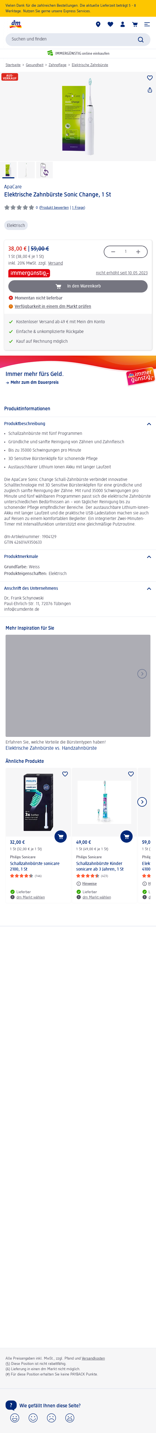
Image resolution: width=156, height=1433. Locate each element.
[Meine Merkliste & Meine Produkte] (110, 24)
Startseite (13, 65)
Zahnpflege (57, 65)
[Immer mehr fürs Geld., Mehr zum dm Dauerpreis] (78, 378)
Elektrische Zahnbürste (90, 65)
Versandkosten (93, 1358)
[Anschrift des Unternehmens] (78, 589)
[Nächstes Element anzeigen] (142, 802)
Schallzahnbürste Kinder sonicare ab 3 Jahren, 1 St (99, 867)
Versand (55, 263)
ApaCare (13, 187)
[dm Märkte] (98, 24)
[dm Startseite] (15, 24)
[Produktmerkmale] (78, 557)
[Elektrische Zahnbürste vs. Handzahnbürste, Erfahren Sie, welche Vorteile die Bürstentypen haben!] (78, 694)
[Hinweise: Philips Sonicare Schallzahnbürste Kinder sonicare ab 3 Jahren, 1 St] (86, 883)
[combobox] (78, 39)
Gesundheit (34, 65)
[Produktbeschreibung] (78, 424)
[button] (147, 24)
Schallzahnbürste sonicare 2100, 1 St (35, 867)
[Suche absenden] (140, 39)
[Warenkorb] (135, 24)
